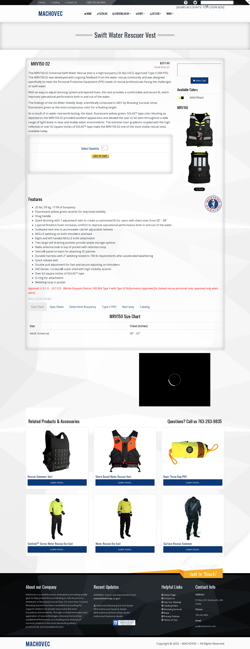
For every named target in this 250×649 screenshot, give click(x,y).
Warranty (128, 307)
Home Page (170, 594)
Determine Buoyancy (82, 307)
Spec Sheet (57, 307)
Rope (140, 14)
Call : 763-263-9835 (95, 2)
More (170, 14)
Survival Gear (121, 14)
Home (42, 2)
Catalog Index (171, 605)
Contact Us (71, 2)
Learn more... (57, 482)
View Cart (199, 80)
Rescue (155, 14)
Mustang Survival (173, 609)
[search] (216, 3)
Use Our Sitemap (172, 602)
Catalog (56, 2)
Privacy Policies (172, 616)
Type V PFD (109, 307)
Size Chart (37, 307)
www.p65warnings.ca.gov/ (107, 598)
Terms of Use (171, 619)
